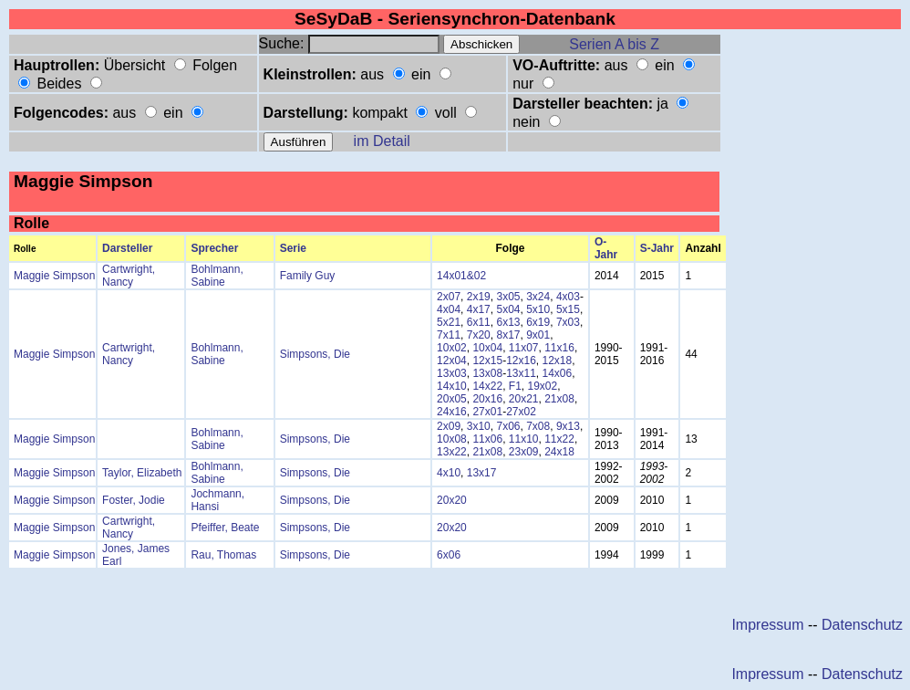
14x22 (487, 386)
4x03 (568, 296)
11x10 (524, 439)
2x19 (479, 296)
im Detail (382, 141)
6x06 (448, 555)
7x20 (479, 335)
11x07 (524, 347)
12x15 (487, 360)
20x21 (524, 398)
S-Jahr (657, 248)
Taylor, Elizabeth (141, 472)
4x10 (448, 472)
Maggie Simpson (54, 275)
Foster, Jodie (133, 500)
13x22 (452, 451)
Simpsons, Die (315, 354)
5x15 (568, 309)
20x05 (452, 398)
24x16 (452, 411)
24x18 (559, 451)
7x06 (508, 426)
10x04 (487, 347)
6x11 (479, 322)
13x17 (482, 472)
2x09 (448, 426)
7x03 (568, 322)
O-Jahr (606, 248)
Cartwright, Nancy (128, 275)
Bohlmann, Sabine (217, 275)
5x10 (538, 309)
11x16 (559, 347)
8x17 (508, 335)
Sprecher (214, 248)
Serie (293, 248)
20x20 (452, 500)
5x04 (508, 309)
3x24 (538, 296)
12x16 (521, 360)
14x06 (558, 373)
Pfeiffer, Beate (225, 527)
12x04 (452, 360)
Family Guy (308, 275)
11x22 (559, 439)
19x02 (543, 386)
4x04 (448, 309)
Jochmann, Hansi (217, 500)
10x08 (452, 439)
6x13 (508, 322)
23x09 (524, 451)
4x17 (479, 309)
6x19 (538, 322)
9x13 (568, 426)
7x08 (538, 426)
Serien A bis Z (614, 44)
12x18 (558, 360)
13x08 (487, 373)
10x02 (452, 347)
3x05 (508, 296)
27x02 (521, 411)
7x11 (448, 335)
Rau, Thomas (223, 555)
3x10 (479, 426)
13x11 (521, 373)
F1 (515, 386)
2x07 (448, 296)
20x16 (487, 398)
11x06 (487, 439)
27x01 (487, 411)
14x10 (452, 386)
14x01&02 (461, 275)
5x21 (448, 322)
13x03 (452, 373)
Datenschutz (862, 624)
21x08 (559, 398)
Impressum (767, 624)
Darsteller (127, 248)
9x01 (538, 335)
